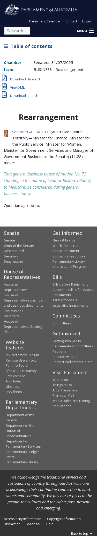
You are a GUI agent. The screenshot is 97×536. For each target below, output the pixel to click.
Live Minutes (13, 310)
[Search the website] (17, 31)
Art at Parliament (65, 390)
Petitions (59, 351)
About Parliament (66, 250)
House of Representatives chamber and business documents (24, 300)
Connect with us (65, 356)
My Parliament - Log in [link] (22, 355)
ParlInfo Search (17, 365)
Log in (86, 21)
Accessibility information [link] (22, 518)
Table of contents (28, 46)
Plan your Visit (63, 395)
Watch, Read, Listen (68, 245)
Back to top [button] (82, 533)
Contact (71, 21)
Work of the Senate (19, 245)
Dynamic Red (14, 250)
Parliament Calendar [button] (45, 21)
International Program (69, 266)
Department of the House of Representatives (20, 430)
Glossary (12, 386)
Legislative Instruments (70, 305)
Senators (11, 256)
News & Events (64, 240)
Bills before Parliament (70, 284)
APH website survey (21, 370)
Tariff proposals (65, 300)
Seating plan (13, 261)
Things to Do (62, 384)
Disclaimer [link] (12, 524)
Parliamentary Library (69, 261)
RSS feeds (14, 391)
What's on (60, 379)
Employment (15, 376)
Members (11, 316)
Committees (62, 323)
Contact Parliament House (73, 361)
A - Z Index (14, 381)
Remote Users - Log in (23, 360)
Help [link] (50, 524)
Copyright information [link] (64, 518)
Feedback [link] (33, 524)
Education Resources (69, 256)
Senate (9, 240)
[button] (85, 31)
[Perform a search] (8, 30)
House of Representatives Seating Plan (23, 326)
